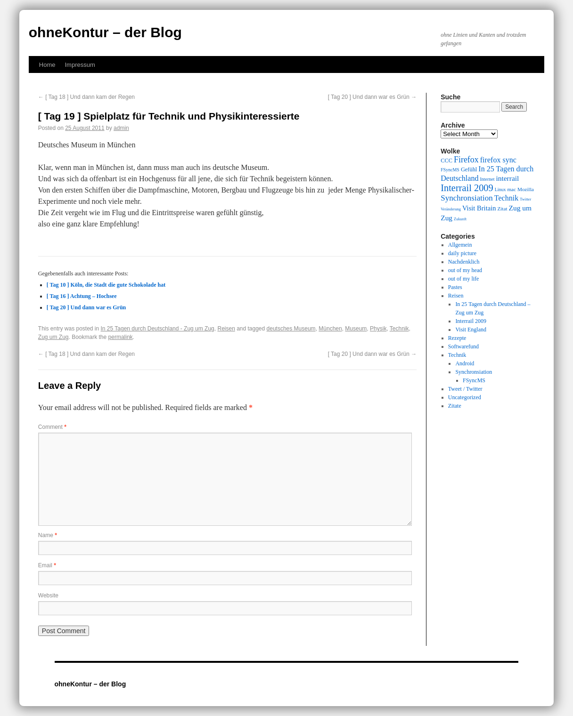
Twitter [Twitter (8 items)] (525, 199)
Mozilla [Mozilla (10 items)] (525, 189)
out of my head (465, 270)
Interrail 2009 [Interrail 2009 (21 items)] (467, 188)
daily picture (462, 253)
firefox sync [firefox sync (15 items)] (498, 160)
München (330, 328)
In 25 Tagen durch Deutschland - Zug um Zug (157, 328)
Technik (399, 328)
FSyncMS (474, 380)
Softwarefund (463, 346)
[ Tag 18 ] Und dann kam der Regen (86, 97)
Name (47, 535)
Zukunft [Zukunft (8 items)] (460, 219)
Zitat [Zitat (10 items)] (502, 208)
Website (48, 595)
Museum (356, 328)
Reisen (226, 328)
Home (47, 64)
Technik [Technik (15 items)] (506, 198)
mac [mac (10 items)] (511, 189)
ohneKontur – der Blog (105, 32)
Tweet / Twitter (465, 389)
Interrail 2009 (470, 321)
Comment (52, 427)
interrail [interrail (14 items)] (507, 178)
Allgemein (460, 244)
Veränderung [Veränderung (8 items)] (451, 209)
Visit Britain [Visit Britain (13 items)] (479, 208)
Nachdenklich (464, 261)
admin (121, 128)
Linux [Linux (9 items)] (500, 189)
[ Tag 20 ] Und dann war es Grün (372, 97)
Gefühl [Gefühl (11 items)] (469, 169)
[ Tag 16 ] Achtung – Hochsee (82, 296)
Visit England (470, 329)
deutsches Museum (291, 328)
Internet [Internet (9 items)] (487, 179)
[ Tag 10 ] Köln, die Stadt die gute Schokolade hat (106, 285)
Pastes (455, 287)
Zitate (454, 405)
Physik (378, 328)
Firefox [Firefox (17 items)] (466, 159)
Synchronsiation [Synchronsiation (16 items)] (467, 197)
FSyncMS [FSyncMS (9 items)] (450, 169)
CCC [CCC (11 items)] (446, 160)
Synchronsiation (473, 372)
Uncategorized (464, 397)
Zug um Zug (53, 337)
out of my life (463, 278)
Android (464, 363)
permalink (120, 337)
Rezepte (457, 338)
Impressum (80, 64)
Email (47, 565)
